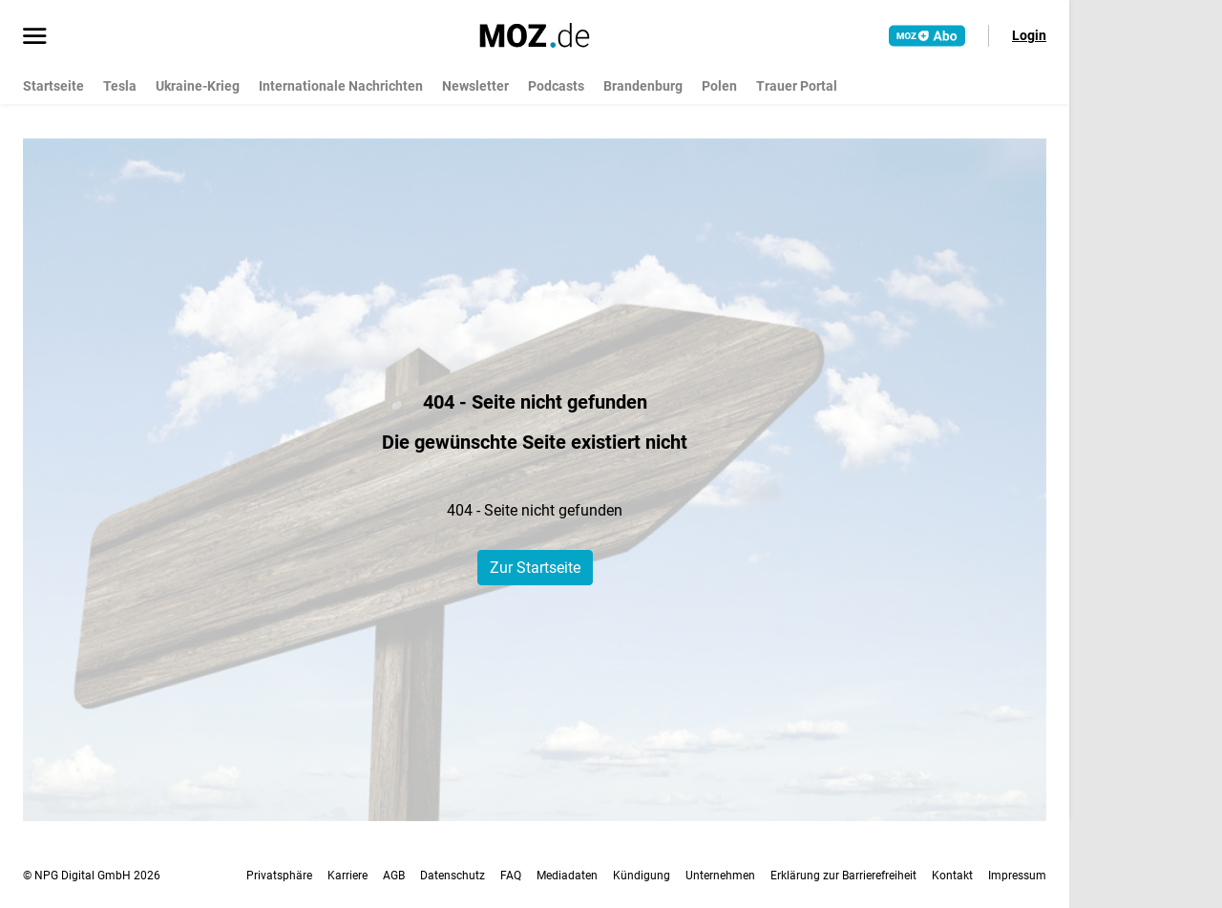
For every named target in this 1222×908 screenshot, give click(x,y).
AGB (394, 875)
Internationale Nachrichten (341, 86)
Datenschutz (452, 875)
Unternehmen (720, 875)
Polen (719, 86)
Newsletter (475, 86)
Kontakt (952, 875)
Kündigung (641, 875)
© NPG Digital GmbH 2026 (91, 875)
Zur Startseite (535, 568)
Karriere (347, 875)
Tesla (120, 86)
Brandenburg (643, 86)
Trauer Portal (796, 86)
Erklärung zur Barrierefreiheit (843, 875)
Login (1029, 35)
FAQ (510, 875)
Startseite (53, 86)
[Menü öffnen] (35, 37)
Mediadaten (567, 875)
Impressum (1017, 875)
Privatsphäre (279, 875)
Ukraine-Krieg (198, 86)
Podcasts (556, 86)
